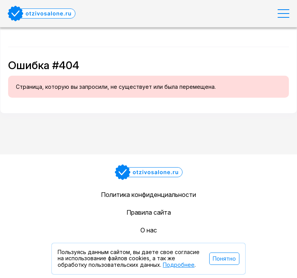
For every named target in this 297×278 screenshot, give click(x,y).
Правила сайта (148, 212)
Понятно (224, 258)
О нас (148, 230)
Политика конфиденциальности (148, 194)
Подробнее (179, 264)
